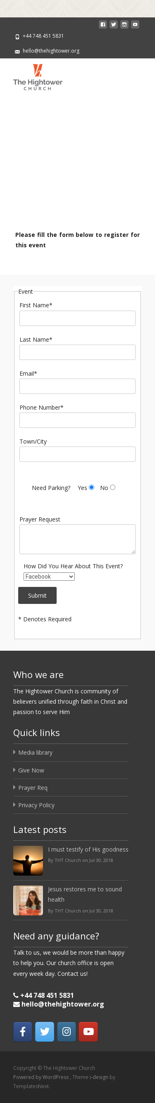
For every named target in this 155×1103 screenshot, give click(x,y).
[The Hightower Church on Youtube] (88, 1032)
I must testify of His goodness (88, 849)
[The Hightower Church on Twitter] (44, 1032)
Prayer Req (33, 788)
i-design (100, 1077)
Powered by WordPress (41, 1077)
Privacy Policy (36, 805)
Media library (35, 752)
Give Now (31, 770)
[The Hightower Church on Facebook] (22, 1032)
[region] (77, 161)
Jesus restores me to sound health (85, 894)
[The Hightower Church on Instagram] (66, 1032)
